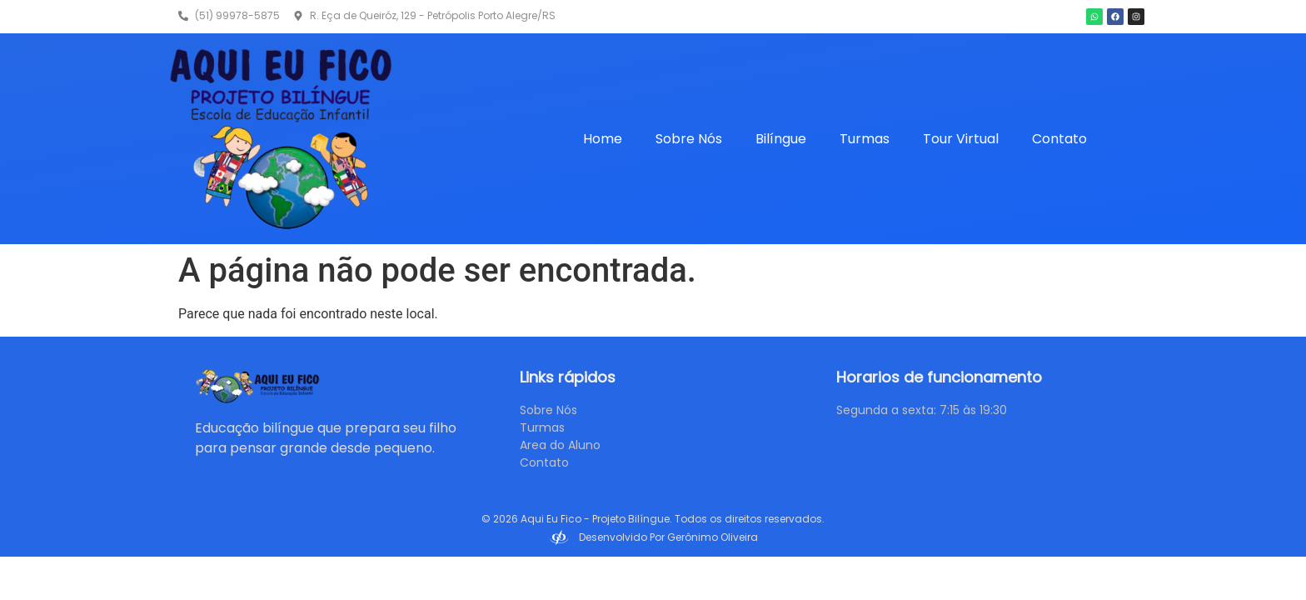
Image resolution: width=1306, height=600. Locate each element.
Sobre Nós (688, 138)
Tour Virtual (961, 138)
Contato (1059, 138)
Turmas (865, 138)
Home (602, 138)
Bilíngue (780, 138)
